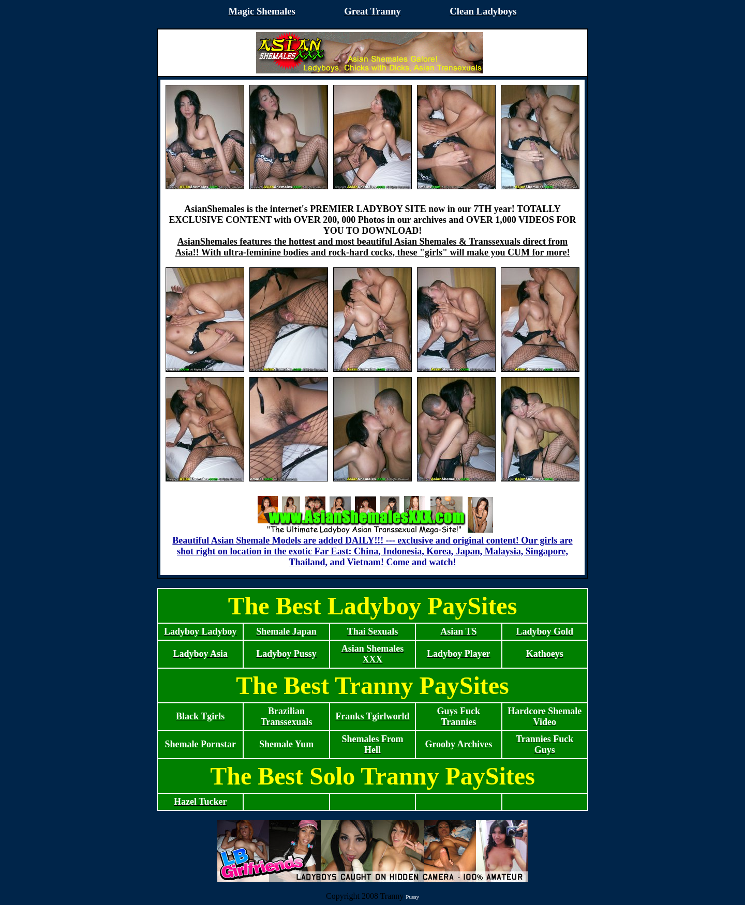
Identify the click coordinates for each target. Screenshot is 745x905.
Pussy (412, 897)
